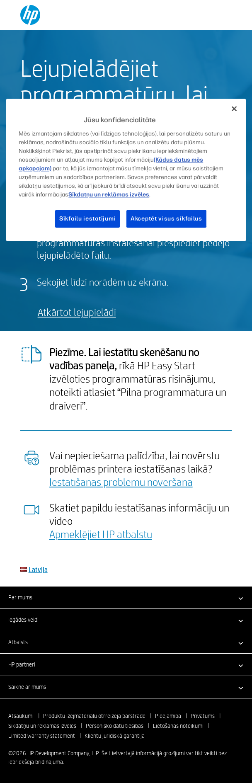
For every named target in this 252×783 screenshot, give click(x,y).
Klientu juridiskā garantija (115, 735)
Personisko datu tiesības (114, 726)
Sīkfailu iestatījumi (87, 218)
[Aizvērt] (234, 109)
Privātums (203, 716)
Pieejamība (168, 716)
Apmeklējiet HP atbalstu (100, 534)
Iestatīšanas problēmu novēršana (121, 481)
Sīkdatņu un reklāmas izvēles (42, 726)
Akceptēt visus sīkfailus (166, 218)
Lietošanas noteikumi (178, 726)
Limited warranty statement (41, 735)
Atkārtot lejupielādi (77, 311)
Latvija (38, 569)
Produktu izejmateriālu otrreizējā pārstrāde (94, 716)
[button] (126, 597)
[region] (126, 170)
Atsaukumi (21, 716)
